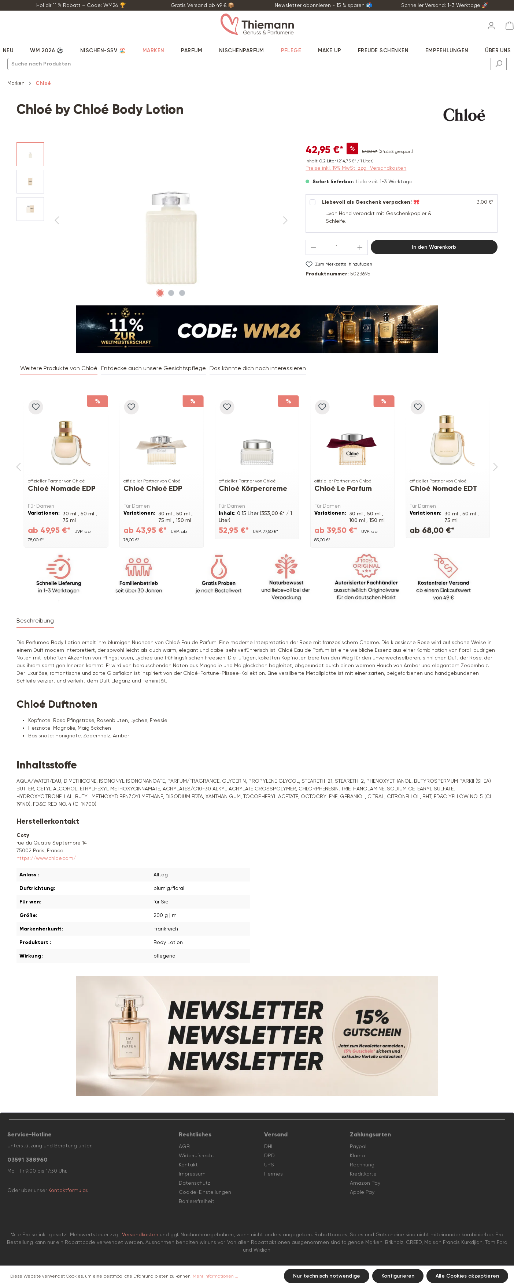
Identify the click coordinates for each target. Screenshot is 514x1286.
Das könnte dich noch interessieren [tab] (258, 368)
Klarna (357, 1155)
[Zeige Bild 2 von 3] (171, 293)
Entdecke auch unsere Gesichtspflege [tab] (153, 368)
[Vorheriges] (56, 221)
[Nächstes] (285, 221)
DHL (269, 1146)
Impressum (192, 1174)
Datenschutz (194, 1183)
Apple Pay (362, 1192)
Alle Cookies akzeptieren (467, 1276)
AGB (184, 1146)
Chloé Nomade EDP (62, 488)
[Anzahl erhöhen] (360, 247)
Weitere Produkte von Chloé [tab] (58, 368)
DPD (269, 1155)
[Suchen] (499, 64)
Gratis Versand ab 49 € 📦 (202, 5)
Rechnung (362, 1164)
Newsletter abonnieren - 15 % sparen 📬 (323, 5)
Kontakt (188, 1164)
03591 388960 (27, 1159)
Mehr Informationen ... (215, 1276)
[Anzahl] (337, 247)
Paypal (358, 1146)
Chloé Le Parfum (343, 488)
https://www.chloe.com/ (46, 858)
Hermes (273, 1174)
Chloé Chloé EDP (152, 488)
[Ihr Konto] (491, 23)
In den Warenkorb (434, 247)
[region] (153, 221)
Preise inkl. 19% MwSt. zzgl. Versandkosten (356, 168)
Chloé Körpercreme (253, 488)
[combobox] (249, 64)
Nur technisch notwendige (326, 1276)
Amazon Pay (365, 1183)
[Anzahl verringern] (313, 247)
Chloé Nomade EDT (443, 488)
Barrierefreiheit (196, 1201)
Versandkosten (140, 1234)
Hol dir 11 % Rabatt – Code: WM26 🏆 (81, 5)
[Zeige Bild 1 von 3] (160, 293)
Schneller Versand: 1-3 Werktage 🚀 (444, 5)
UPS (269, 1164)
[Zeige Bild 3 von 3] (182, 293)
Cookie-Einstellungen (205, 1192)
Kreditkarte (363, 1174)
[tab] (35, 621)
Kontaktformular (67, 1190)
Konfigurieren (397, 1276)
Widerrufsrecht (196, 1155)
